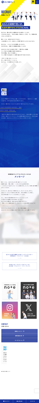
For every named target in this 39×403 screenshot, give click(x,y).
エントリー (6, 401)
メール (32, 401)
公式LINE (19, 401)
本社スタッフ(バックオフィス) (19, 266)
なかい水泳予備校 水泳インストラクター (19, 256)
